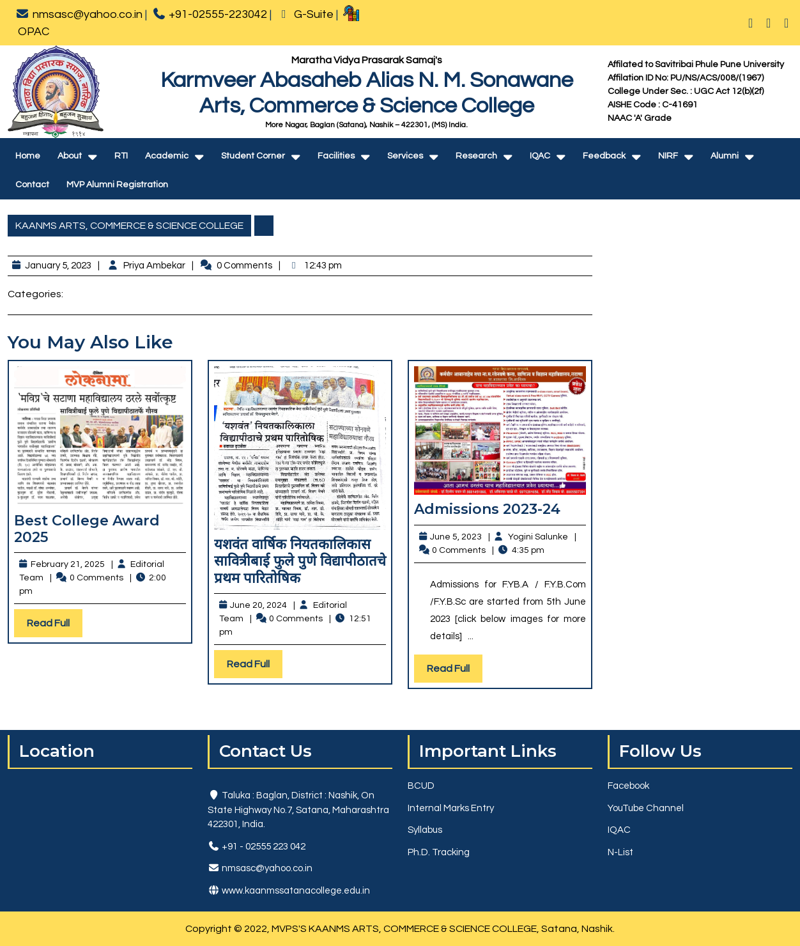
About (70, 155)
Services (405, 155)
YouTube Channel (646, 808)
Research (476, 155)
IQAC (540, 155)
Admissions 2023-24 (487, 509)
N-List (620, 852)
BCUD (421, 786)
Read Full (54, 626)
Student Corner (253, 155)
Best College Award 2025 (87, 529)
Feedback (604, 155)
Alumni (725, 155)
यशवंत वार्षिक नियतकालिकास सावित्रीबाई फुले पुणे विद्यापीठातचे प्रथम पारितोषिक (300, 561)
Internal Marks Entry (451, 808)
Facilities (336, 155)
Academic (166, 155)
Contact (32, 184)
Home (27, 155)
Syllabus (425, 830)
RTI (121, 155)
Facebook (628, 786)
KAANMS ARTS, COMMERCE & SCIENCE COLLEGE (129, 226)
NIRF (668, 155)
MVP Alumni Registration (117, 184)
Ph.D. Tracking (439, 852)
